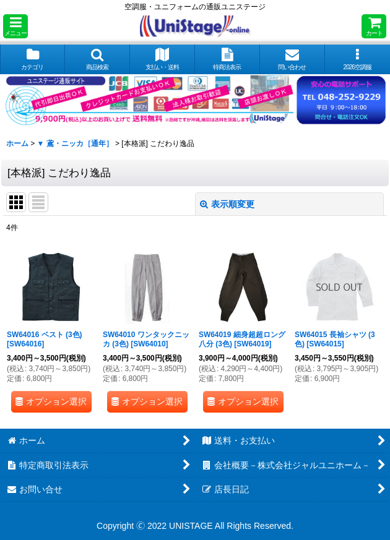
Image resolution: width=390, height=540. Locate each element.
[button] (15, 26)
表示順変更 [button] (227, 204)
